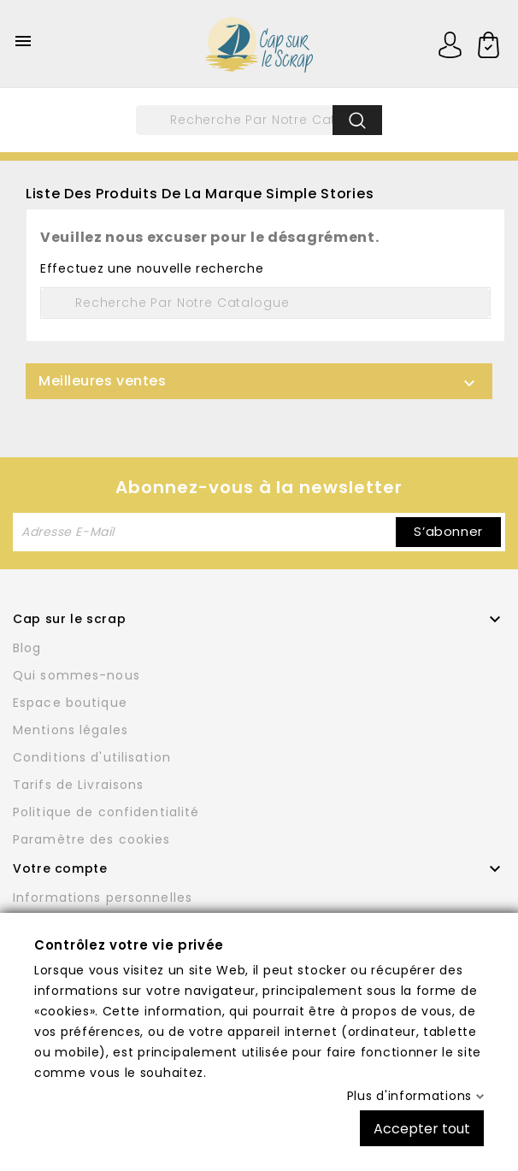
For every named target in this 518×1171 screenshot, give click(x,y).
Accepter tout (422, 1128)
